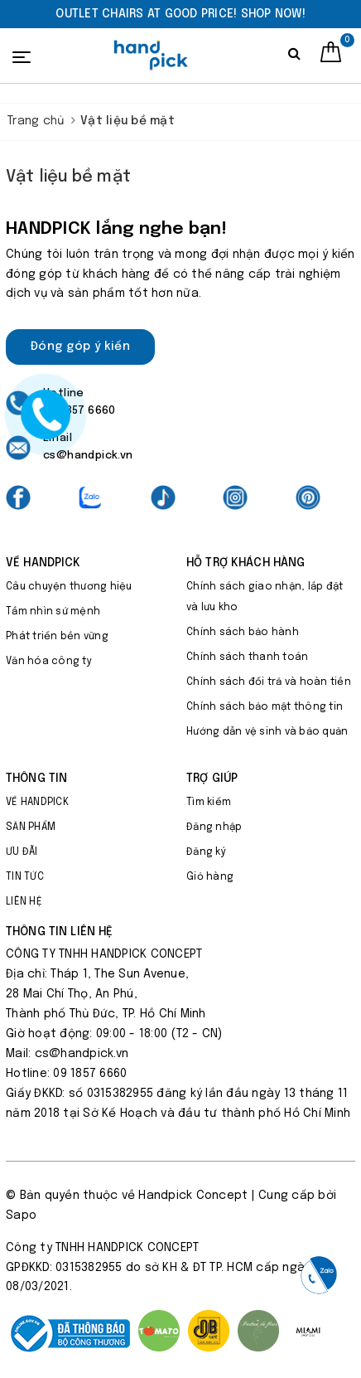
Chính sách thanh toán (247, 657)
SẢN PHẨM (30, 827)
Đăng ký (206, 852)
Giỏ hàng (209, 877)
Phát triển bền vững (57, 637)
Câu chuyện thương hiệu (69, 587)
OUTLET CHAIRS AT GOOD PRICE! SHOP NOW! (180, 14)
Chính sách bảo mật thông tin (264, 707)
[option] (180, 14)
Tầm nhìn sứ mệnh (53, 612)
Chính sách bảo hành (242, 633)
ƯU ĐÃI (22, 852)
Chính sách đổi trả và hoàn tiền (268, 682)
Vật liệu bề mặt (68, 177)
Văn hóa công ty (49, 662)
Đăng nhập (214, 827)
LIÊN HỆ (24, 902)
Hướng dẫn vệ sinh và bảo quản (267, 732)
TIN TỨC (25, 877)
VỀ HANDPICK (37, 803)
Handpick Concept (193, 1195)
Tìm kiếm (208, 803)
